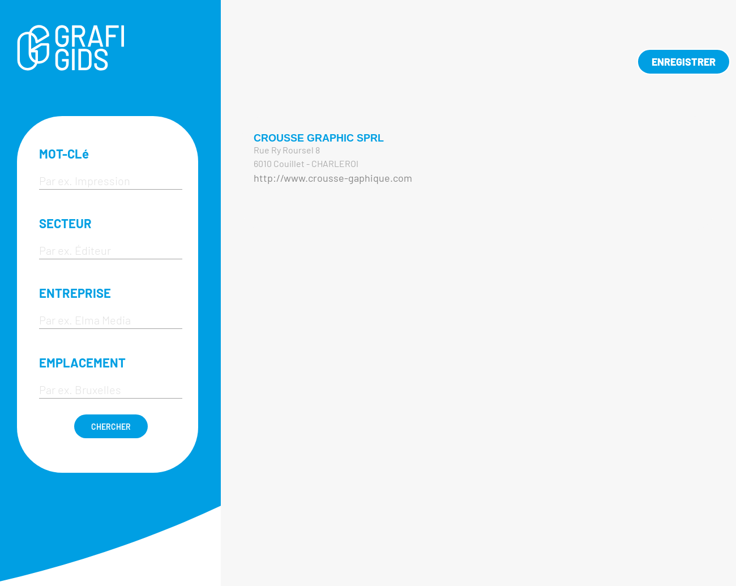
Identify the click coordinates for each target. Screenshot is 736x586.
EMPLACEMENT (82, 362)
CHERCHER (111, 426)
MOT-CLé (64, 153)
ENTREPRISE (75, 292)
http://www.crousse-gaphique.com (333, 178)
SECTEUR (65, 223)
